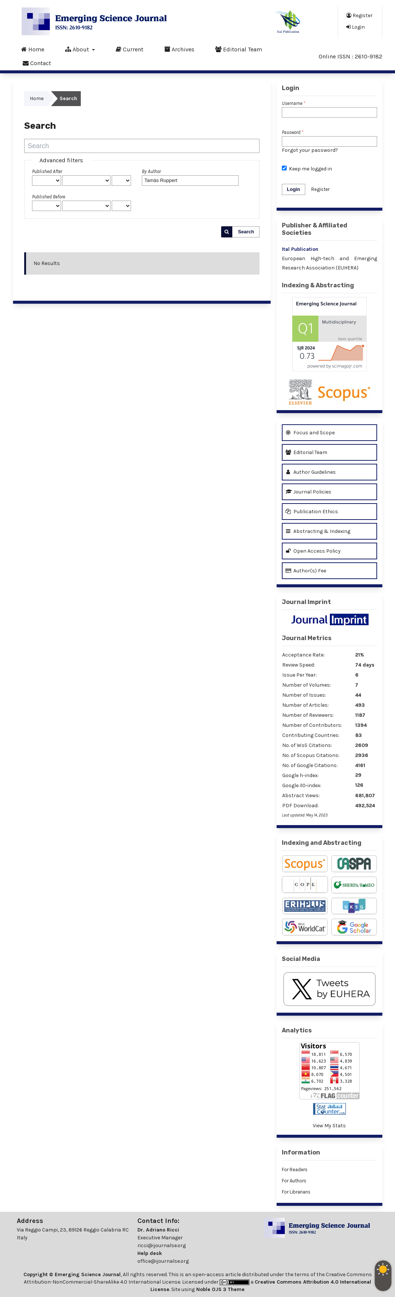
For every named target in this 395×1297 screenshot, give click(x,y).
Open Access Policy (313, 551)
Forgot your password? (310, 150)
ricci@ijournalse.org (161, 1245)
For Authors (294, 1180)
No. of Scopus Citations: (311, 755)
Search (246, 231)
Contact (37, 62)
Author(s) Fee (306, 570)
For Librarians (296, 1192)
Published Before (48, 196)
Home (32, 49)
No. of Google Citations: (310, 765)
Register (359, 15)
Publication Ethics (312, 511)
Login (355, 27)
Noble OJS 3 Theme (220, 1289)
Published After (47, 171)
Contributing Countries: (311, 735)
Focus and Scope (310, 432)
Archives (179, 49)
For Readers (295, 1169)
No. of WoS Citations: (307, 745)
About (77, 49)
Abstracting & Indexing (318, 531)
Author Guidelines (311, 472)
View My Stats (329, 1125)
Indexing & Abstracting (318, 285)
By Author (151, 171)
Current (129, 49)
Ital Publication (300, 249)
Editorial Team (238, 49)
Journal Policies (308, 491)
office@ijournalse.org (163, 1261)
